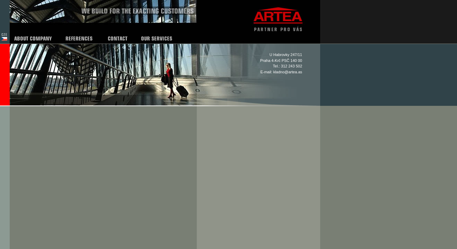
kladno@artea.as (287, 72)
